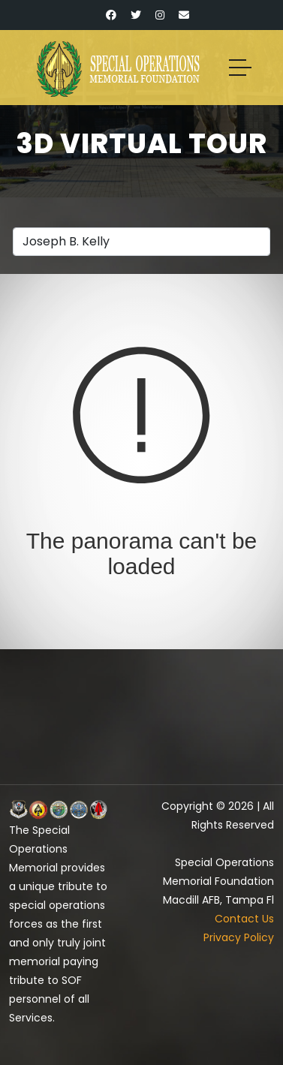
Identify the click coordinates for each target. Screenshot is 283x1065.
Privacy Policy (238, 937)
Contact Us (244, 918)
